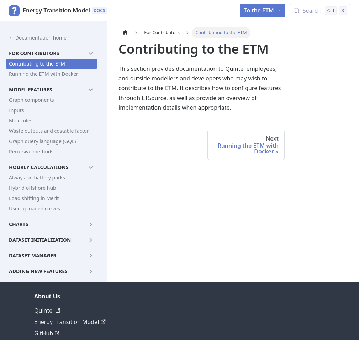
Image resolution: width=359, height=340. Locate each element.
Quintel (47, 310)
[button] (51, 53)
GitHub (46, 333)
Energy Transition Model (70, 322)
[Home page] (125, 32)
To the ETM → (262, 10)
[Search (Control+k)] (320, 10)
